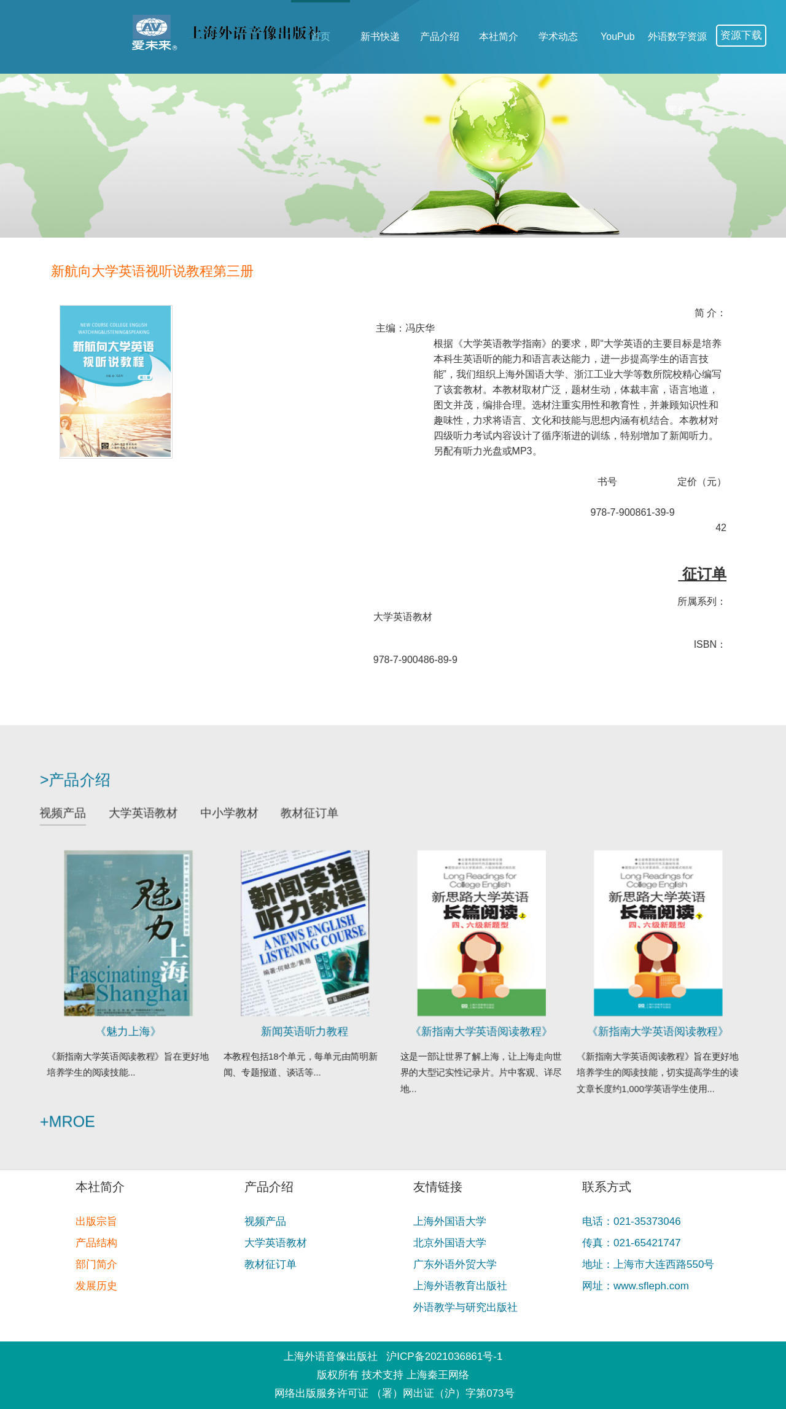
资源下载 (741, 35)
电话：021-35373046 (631, 1221)
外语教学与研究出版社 (465, 1307)
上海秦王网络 (438, 1375)
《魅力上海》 (149, 1024)
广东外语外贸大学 (455, 1264)
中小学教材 (242, 823)
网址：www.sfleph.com (635, 1286)
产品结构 (96, 1243)
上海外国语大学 (449, 1221)
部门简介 (96, 1264)
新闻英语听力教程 (311, 1024)
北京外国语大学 (449, 1243)
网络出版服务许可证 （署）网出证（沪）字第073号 (394, 1393)
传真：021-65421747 (631, 1243)
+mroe (93, 1108)
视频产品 (89, 823)
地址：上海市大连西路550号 (648, 1264)
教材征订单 (316, 823)
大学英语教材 (163, 823)
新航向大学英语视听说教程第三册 (174, 271)
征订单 (724, 573)
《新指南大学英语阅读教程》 (474, 1024)
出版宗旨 (96, 1221)
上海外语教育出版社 (460, 1286)
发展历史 (96, 1286)
